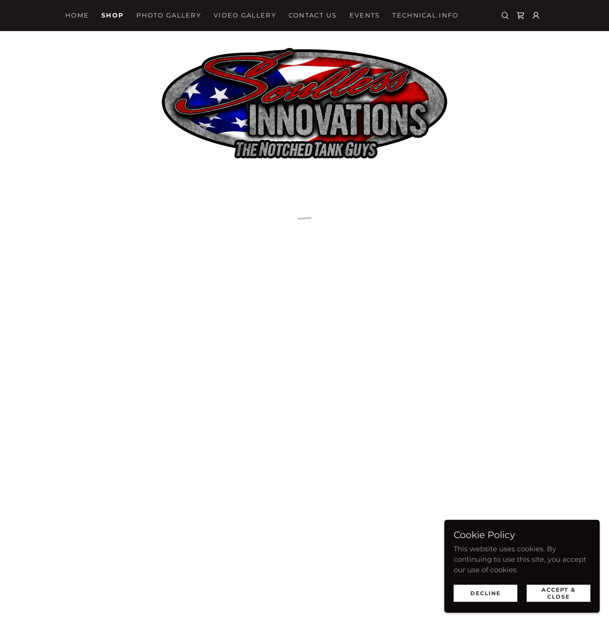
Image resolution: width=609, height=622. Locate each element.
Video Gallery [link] (245, 15)
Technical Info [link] (425, 15)
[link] (304, 102)
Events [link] (365, 15)
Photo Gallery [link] (168, 15)
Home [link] (77, 15)
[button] (520, 15)
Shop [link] (112, 15)
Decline (485, 593)
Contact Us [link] (313, 15)
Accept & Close (558, 593)
